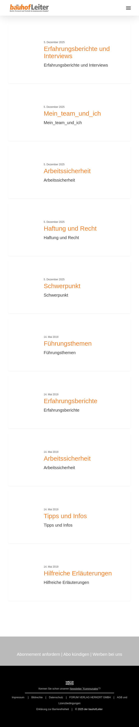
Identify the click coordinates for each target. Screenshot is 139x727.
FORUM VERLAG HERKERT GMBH (90, 697)
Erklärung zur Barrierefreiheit (52, 709)
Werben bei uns (107, 654)
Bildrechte (37, 697)
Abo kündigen (76, 654)
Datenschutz (56, 697)
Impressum (18, 697)
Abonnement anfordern (38, 654)
